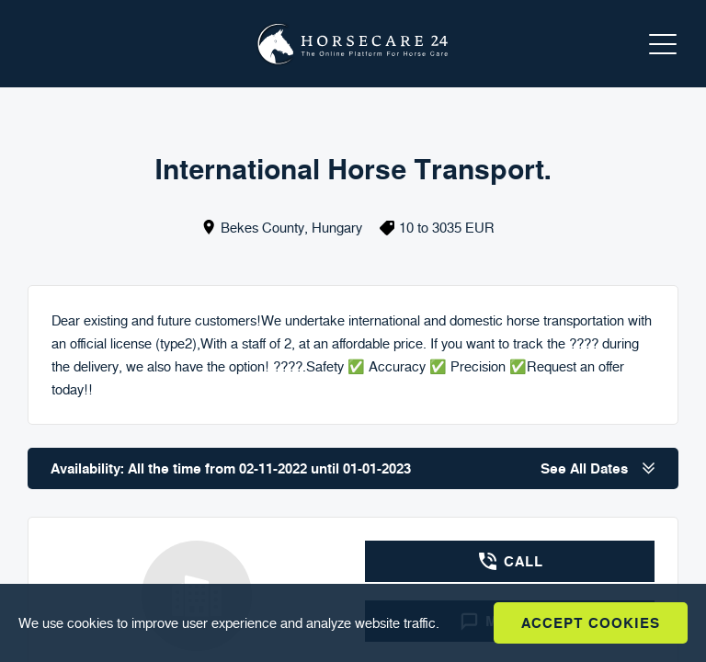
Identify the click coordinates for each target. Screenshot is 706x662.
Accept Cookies (590, 623)
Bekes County (262, 227)
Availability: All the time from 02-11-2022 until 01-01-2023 (353, 468)
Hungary (337, 227)
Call (509, 561)
